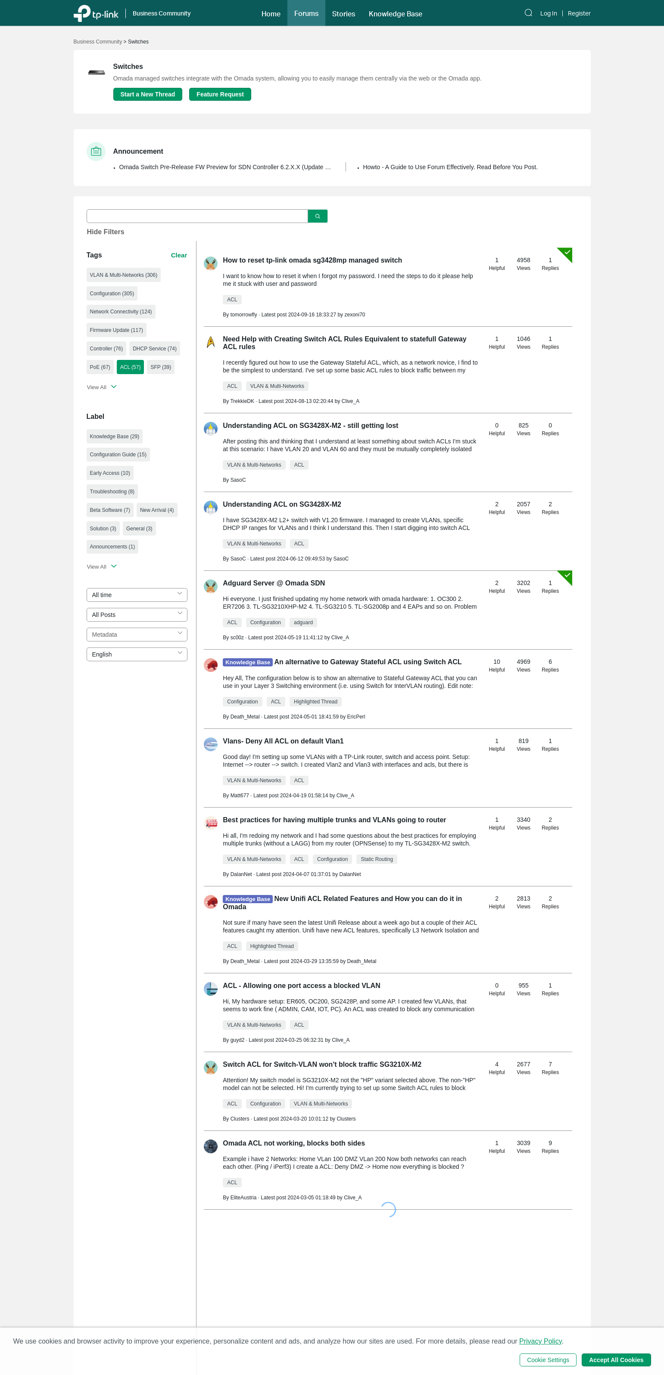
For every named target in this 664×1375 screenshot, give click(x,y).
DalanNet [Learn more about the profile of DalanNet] (241, 874)
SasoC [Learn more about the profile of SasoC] (238, 480)
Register (579, 13)
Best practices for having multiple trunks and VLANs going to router (334, 820)
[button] (271, 13)
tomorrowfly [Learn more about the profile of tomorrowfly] (244, 315)
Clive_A (350, 401)
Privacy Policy (540, 1341)
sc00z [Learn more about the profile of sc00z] (237, 638)
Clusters (346, 1119)
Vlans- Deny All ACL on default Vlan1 (283, 741)
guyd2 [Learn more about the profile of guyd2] (238, 1040)
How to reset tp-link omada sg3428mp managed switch (312, 260)
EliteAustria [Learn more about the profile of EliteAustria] (244, 1198)
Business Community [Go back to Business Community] (98, 42)
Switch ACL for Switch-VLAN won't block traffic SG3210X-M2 (322, 1064)
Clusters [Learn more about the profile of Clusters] (240, 1119)
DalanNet (350, 874)
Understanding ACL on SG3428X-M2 (282, 504)
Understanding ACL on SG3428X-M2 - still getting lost (310, 425)
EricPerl (356, 717)
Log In (548, 13)
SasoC (341, 559)
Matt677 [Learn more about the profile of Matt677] (240, 796)
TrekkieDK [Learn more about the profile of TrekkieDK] (242, 401)
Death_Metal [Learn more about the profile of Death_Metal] (245, 717)
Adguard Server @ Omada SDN (274, 583)
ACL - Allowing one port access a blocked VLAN (301, 985)
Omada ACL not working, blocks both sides (294, 1143)
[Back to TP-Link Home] (96, 12)
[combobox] (137, 595)
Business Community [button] (162, 13)
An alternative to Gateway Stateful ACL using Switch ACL (368, 662)
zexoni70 (354, 315)
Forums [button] (306, 13)
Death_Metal (361, 961)
